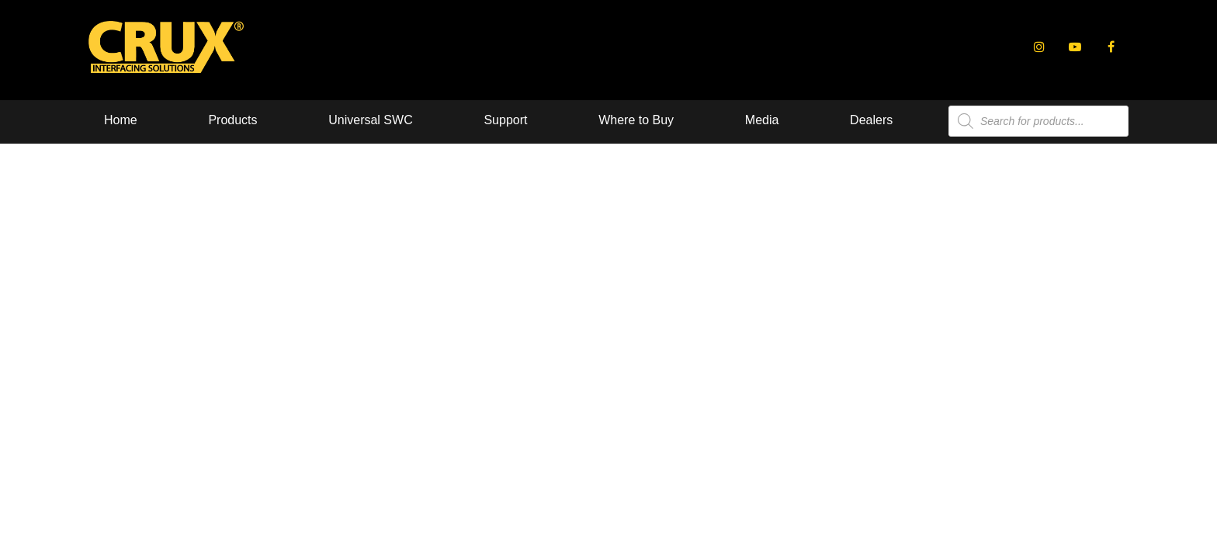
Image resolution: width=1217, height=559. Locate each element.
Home (120, 120)
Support (505, 120)
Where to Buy (636, 120)
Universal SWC (370, 120)
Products (232, 120)
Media (762, 120)
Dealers (871, 120)
